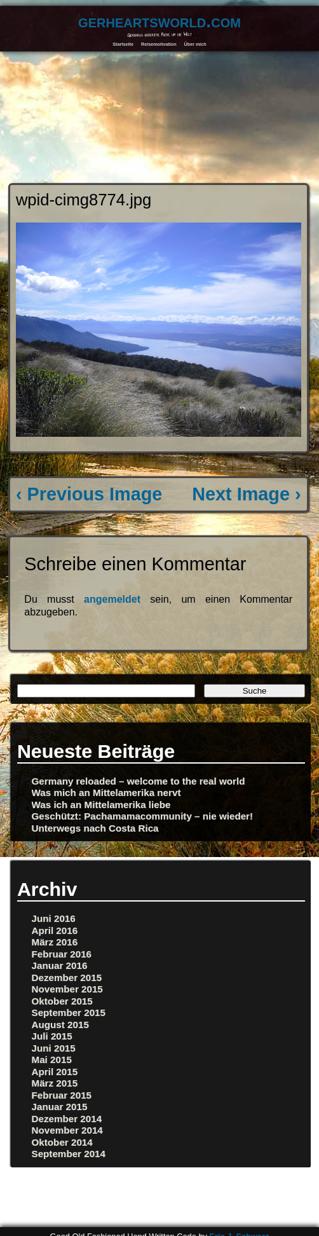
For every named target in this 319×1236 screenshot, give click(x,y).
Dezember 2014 (67, 1118)
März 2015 (55, 1083)
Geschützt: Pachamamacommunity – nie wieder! (143, 816)
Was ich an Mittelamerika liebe (101, 804)
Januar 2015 (60, 1106)
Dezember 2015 (67, 977)
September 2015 (69, 1012)
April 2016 (55, 930)
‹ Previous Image (89, 494)
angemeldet (112, 599)
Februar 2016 (62, 954)
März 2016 (55, 942)
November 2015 (67, 989)
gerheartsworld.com (159, 21)
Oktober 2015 (62, 1001)
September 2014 (69, 1153)
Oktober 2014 (62, 1142)
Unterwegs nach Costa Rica (95, 828)
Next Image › (246, 494)
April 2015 (55, 1071)
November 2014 (67, 1130)
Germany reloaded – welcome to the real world (138, 781)
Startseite (122, 44)
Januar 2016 (60, 965)
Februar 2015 (62, 1095)
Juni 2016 (54, 918)
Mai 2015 (52, 1059)
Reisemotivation (159, 44)
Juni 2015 (54, 1048)
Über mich (195, 44)
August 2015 (60, 1024)
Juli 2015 (52, 1036)
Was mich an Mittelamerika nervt (106, 792)
